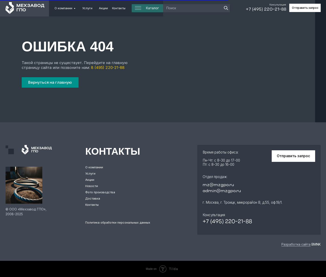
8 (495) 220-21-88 (108, 67)
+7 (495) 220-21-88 (266, 9)
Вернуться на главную (50, 82)
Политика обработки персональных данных (117, 222)
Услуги (87, 8)
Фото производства (100, 192)
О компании (63, 8)
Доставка (92, 198)
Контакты (118, 8)
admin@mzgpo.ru (222, 191)
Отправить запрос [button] (305, 7)
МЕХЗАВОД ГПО (30, 7)
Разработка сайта (296, 244)
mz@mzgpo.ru (218, 185)
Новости (91, 186)
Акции (103, 8)
